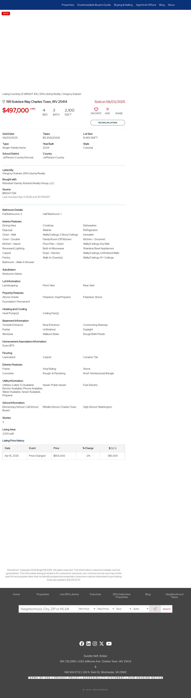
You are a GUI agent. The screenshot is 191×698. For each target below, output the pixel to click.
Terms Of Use (39, 678)
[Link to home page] (18, 5)
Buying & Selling (123, 5)
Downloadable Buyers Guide (94, 5)
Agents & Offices (146, 5)
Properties (68, 5)
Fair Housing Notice (145, 678)
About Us (173, 5)
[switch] (96, 112)
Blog (162, 5)
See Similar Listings (107, 123)
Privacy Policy (67, 678)
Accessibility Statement (104, 678)
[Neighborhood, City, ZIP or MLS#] (48, 609)
